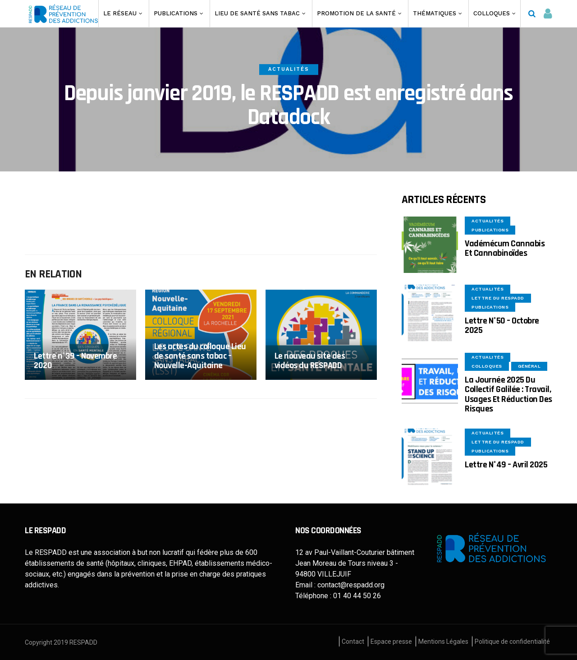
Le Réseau (120, 13)
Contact (353, 641)
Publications (175, 13)
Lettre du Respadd (498, 297)
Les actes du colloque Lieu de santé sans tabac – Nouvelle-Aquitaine (200, 356)
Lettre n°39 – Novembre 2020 (75, 360)
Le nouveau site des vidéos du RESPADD (310, 360)
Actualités (288, 69)
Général (529, 366)
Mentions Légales (443, 641)
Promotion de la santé (356, 13)
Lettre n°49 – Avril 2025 (506, 465)
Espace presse (391, 641)
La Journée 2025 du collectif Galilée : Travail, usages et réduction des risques (508, 394)
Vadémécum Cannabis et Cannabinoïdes (505, 248)
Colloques (491, 13)
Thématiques (434, 13)
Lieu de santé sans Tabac (257, 13)
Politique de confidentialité (512, 641)
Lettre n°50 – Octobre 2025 (502, 325)
